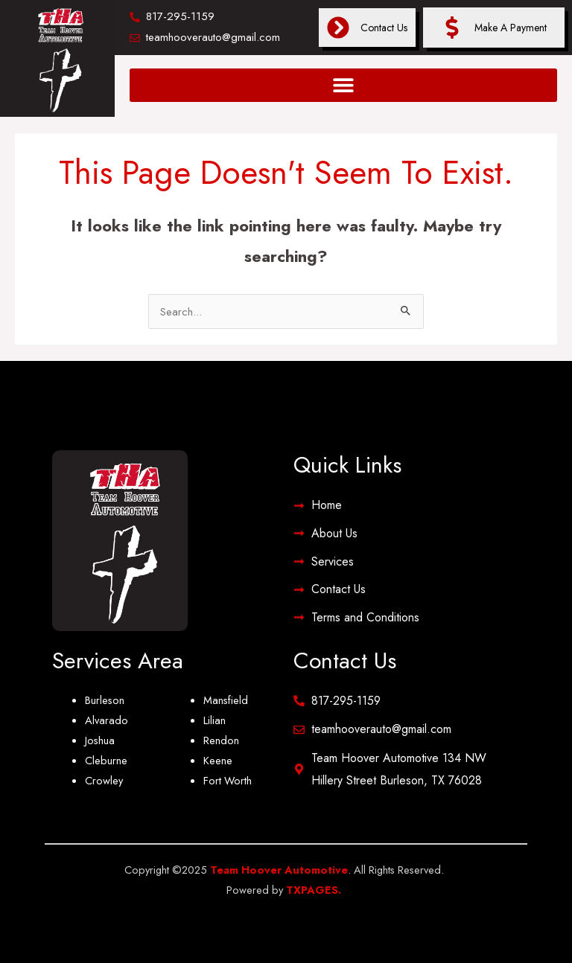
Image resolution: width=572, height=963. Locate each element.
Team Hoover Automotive (279, 869)
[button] (343, 85)
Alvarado (106, 720)
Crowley (104, 780)
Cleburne (106, 760)
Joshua (100, 740)
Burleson (104, 700)
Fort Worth (227, 780)
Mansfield (225, 700)
